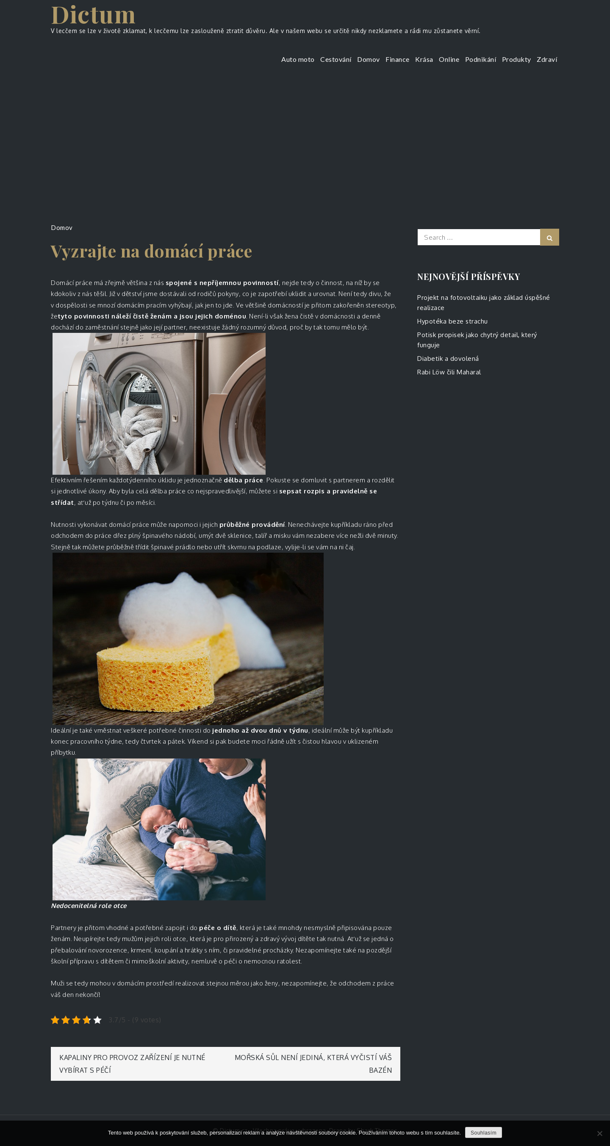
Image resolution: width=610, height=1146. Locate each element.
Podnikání (480, 59)
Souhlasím (483, 1133)
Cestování (336, 59)
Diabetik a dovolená (448, 358)
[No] (599, 1133)
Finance (397, 59)
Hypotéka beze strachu (452, 321)
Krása (424, 59)
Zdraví (547, 59)
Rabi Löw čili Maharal (449, 372)
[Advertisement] (305, 142)
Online (449, 59)
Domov (368, 59)
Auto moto (298, 59)
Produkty (516, 59)
